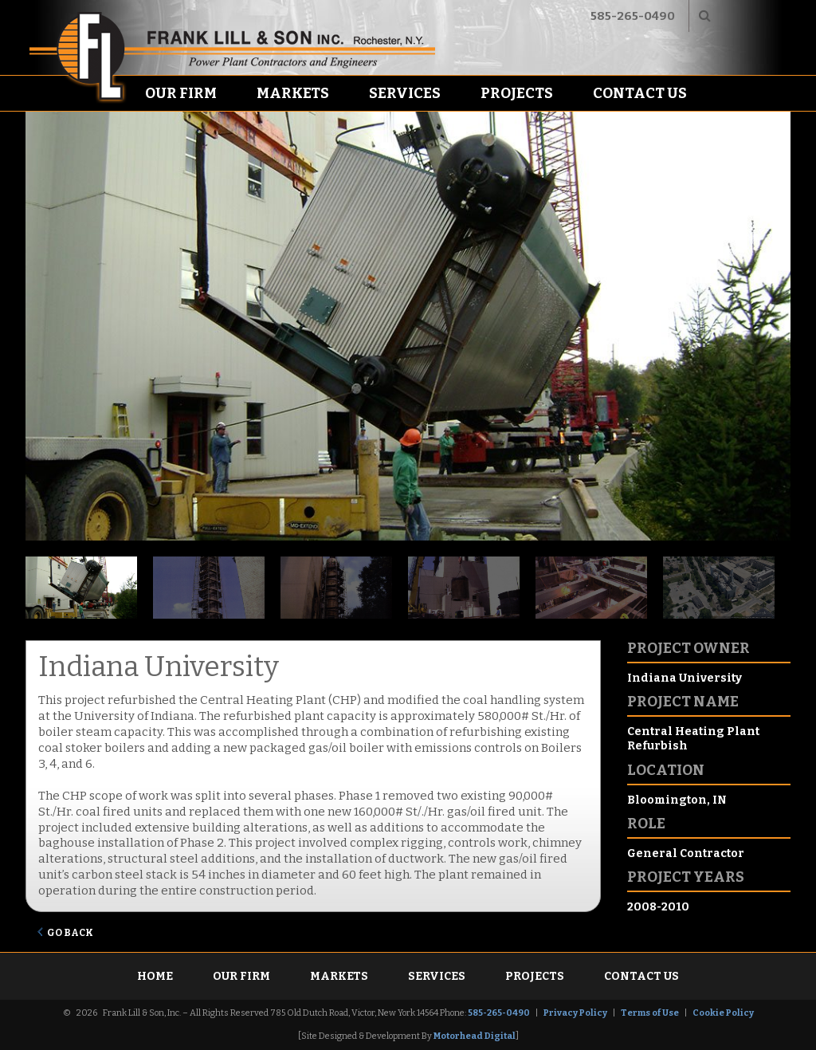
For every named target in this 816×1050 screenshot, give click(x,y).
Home (155, 976)
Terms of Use (650, 1013)
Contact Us (640, 93)
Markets (293, 93)
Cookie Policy (723, 1013)
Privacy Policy (575, 1013)
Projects (517, 93)
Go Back (70, 932)
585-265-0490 (632, 16)
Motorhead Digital (475, 1036)
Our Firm (181, 93)
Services (405, 93)
